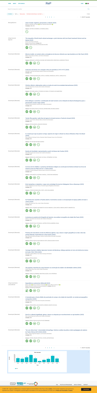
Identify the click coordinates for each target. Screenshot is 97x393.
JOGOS (46, 190)
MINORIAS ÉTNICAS (64, 60)
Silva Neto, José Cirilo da (30, 71)
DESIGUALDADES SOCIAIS (53, 240)
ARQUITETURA (33, 223)
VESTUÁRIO (32, 91)
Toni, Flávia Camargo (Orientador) (44, 253)
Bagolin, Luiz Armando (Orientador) (44, 333)
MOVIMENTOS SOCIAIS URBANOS (45, 207)
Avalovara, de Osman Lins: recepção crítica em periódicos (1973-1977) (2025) (47, 69)
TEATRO (31, 338)
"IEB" (16, 14)
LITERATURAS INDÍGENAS (52, 174)
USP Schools (21, 3)
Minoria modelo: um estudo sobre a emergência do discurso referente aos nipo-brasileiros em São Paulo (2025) (56, 54)
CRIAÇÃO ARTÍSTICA (38, 338)
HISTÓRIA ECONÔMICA (35, 28)
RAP (34, 141)
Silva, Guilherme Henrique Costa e (32, 137)
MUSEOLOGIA (33, 157)
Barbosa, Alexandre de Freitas (31, 24)
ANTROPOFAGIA (50, 338)
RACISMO (42, 60)
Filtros (10, 14)
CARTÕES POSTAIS (46, 223)
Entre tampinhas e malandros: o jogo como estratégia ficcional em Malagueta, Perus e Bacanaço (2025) (54, 184)
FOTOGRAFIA (39, 223)
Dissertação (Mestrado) (14, 54)
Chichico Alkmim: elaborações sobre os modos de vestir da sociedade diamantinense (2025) (51, 85)
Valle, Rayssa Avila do (30, 300)
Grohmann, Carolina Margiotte (31, 170)
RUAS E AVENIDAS (34, 207)
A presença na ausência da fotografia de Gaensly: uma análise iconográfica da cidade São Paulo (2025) (54, 217)
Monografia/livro (12, 22)
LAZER (54, 207)
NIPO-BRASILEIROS (49, 60)
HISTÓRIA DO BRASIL (41, 174)
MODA (36, 91)
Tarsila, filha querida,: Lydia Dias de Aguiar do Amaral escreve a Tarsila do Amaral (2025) (50, 118)
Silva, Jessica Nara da (30, 316)
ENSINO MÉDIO (33, 305)
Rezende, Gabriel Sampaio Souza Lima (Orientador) (51, 137)
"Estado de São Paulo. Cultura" (34, 14)
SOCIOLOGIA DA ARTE (43, 44)
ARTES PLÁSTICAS (34, 44)
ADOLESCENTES (40, 305)
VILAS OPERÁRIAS (53, 273)
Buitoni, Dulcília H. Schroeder (39, 284)
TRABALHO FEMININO (34, 273)
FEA (34, 26)
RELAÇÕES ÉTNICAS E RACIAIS (36, 108)
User (82, 3)
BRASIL (47, 28)
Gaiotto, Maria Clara (29, 269)
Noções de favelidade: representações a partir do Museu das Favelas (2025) (46, 151)
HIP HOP (31, 141)
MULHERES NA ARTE (42, 240)
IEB (31, 26)
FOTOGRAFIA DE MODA (43, 91)
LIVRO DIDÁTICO (33, 174)
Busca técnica (77, 384)
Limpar (88, 13)
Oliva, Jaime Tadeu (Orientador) (42, 203)
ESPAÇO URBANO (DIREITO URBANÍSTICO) (65, 207)
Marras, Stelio (28, 284)
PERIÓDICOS (52, 75)
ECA (54, 286)
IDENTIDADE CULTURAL (41, 157)
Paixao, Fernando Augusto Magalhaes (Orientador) (48, 185)
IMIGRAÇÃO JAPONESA (35, 60)
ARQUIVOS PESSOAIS (42, 124)
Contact (85, 384)
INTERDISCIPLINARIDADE (34, 287)
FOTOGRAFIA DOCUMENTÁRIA (55, 91)
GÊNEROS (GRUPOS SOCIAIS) (50, 305)
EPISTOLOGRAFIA (33, 124)
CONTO (42, 190)
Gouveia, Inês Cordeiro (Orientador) (42, 86)
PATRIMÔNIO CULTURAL (52, 157)
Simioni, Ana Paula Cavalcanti (31, 41)
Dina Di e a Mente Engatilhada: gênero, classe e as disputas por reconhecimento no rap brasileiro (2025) (54, 314)
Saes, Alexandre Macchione (46, 24)
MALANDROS (51, 190)
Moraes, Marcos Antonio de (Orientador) (45, 71)
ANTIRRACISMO (47, 108)
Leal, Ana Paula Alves (30, 86)
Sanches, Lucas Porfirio (30, 119)
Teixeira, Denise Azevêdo (30, 104)
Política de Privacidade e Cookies (64, 390)
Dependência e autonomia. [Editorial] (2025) (37, 283)
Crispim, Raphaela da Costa (31, 185)
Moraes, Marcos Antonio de (53, 284)
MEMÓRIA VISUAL (55, 223)
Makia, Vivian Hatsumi (30, 55)
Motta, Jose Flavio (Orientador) (42, 55)
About (14, 3)
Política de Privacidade (66, 384)
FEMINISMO (46, 320)
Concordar (86, 389)
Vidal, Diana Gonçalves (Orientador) (42, 300)
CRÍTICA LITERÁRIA (45, 75)
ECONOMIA (42, 28)
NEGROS (57, 108)
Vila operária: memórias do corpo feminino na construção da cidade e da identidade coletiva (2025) (53, 267)
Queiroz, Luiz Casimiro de (30, 218)
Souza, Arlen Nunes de (30, 203)
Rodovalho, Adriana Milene (31, 253)
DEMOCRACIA (57, 60)
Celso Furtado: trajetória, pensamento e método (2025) (40, 22)
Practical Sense (32, 43)
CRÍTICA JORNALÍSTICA (61, 75)
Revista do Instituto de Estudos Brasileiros (38, 286)
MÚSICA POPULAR (34, 240)
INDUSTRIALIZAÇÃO (44, 273)
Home (9, 3)
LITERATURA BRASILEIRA (35, 75)
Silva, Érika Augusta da (30, 152)
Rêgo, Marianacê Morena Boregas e (33, 236)
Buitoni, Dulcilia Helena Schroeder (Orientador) (51, 236)
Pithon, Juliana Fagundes (30, 333)
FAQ (57, 384)
